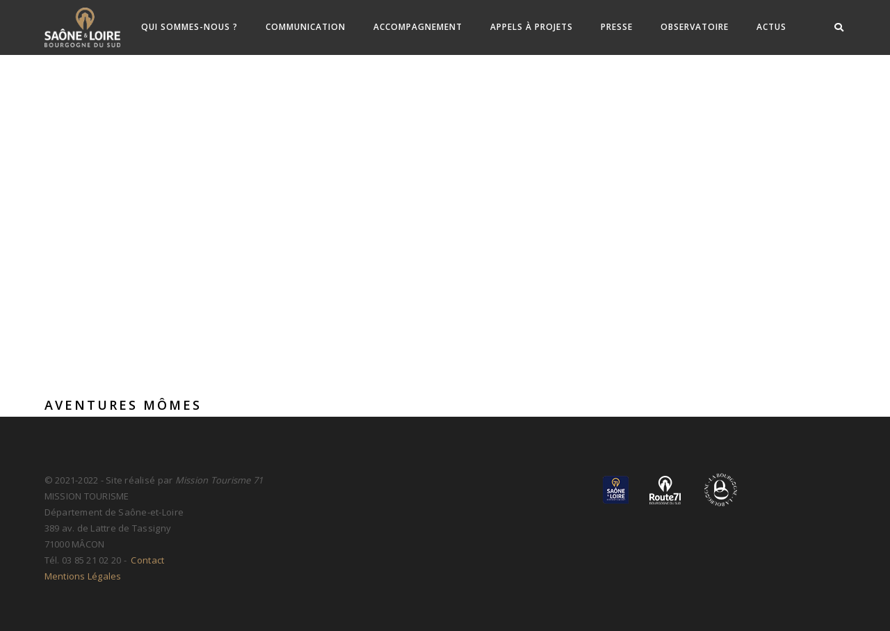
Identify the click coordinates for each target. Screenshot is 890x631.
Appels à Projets (531, 27)
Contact (146, 560)
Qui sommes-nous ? (189, 27)
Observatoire (695, 27)
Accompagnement (417, 27)
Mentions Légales (83, 576)
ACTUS (771, 27)
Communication (306, 27)
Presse (617, 27)
